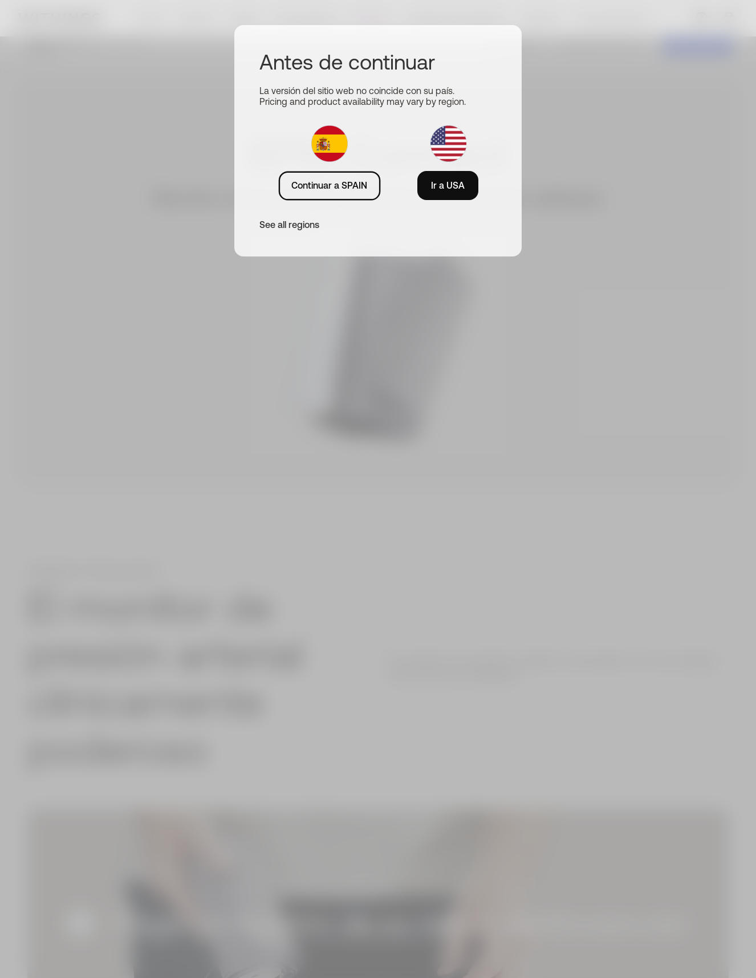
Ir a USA (448, 185)
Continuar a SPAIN (329, 185)
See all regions (289, 224)
